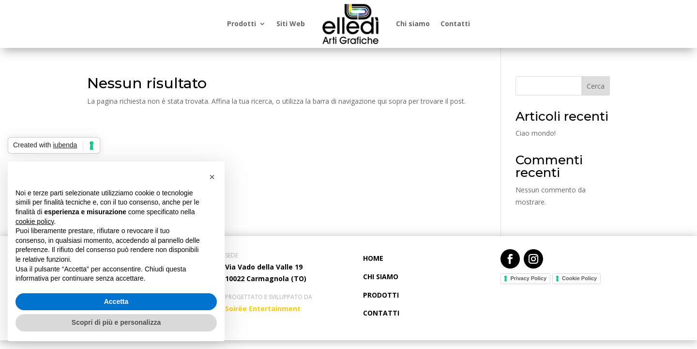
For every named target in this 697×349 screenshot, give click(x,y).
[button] (212, 177)
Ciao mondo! (535, 133)
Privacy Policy (528, 278)
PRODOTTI (381, 295)
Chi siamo (413, 23)
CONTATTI (381, 312)
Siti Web (290, 23)
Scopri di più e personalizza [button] (116, 322)
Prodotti (241, 23)
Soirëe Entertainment (263, 308)
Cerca (596, 86)
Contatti (455, 23)
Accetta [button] (116, 301)
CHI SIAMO (380, 276)
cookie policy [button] (34, 221)
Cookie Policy (579, 278)
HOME (373, 258)
